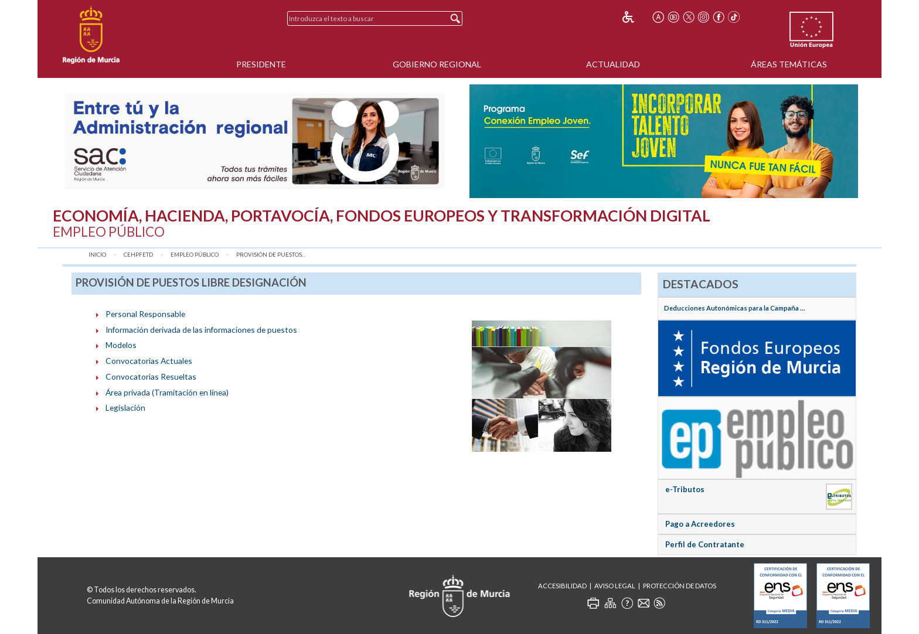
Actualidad (613, 64)
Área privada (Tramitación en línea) (167, 392)
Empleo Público (195, 254)
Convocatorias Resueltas (150, 376)
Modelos (121, 345)
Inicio (97, 254)
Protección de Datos (679, 585)
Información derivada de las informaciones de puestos (201, 330)
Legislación (125, 408)
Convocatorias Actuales (148, 361)
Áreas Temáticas (789, 64)
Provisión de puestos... (270, 254)
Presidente (261, 64)
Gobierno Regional (437, 64)
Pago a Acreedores (700, 524)
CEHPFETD (138, 254)
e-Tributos (684, 489)
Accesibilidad (562, 585)
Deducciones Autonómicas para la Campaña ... (734, 308)
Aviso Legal (614, 585)
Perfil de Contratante (704, 544)
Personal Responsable (145, 314)
